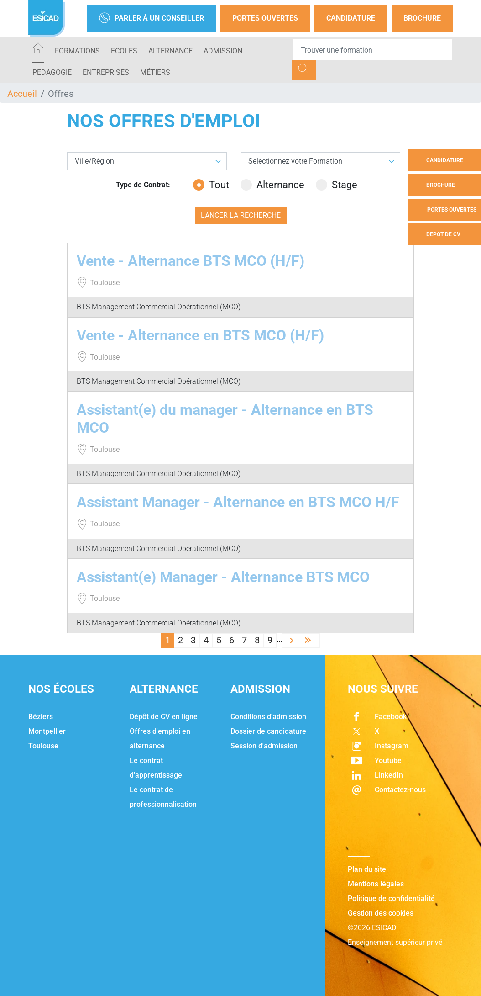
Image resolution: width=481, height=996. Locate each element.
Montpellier (47, 731)
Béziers (40, 716)
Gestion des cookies (380, 913)
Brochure (422, 18)
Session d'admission (264, 746)
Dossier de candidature (268, 731)
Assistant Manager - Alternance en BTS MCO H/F (238, 502)
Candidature (350, 18)
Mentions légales (376, 883)
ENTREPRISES (106, 72)
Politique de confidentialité (391, 898)
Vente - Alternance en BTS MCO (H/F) (200, 335)
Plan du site (367, 869)
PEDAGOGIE (52, 72)
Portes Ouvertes (265, 18)
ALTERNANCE (170, 51)
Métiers (155, 72)
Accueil (22, 93)
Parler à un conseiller (151, 18)
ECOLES (124, 51)
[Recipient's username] (372, 49)
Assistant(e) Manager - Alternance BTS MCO (223, 577)
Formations (77, 51)
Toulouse (43, 746)
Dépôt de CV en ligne (164, 716)
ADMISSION (223, 51)
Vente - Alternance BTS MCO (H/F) (190, 261)
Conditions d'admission (268, 716)
